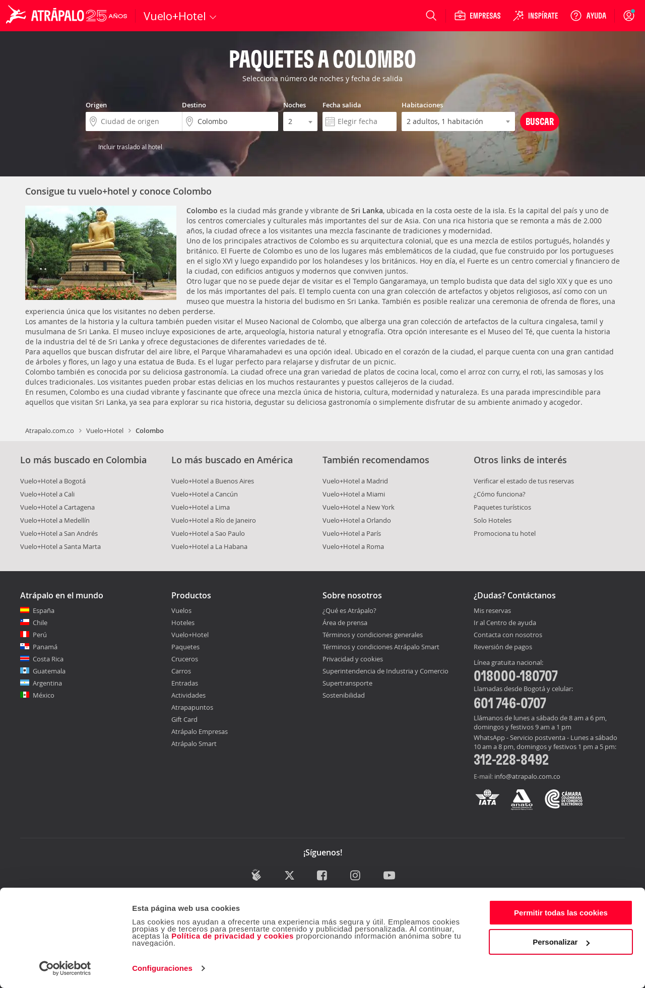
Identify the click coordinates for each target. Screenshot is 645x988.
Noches (294, 104)
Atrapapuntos (192, 707)
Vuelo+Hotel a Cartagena (57, 507)
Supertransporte (347, 683)
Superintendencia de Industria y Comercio (385, 670)
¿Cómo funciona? (500, 494)
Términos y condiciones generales (372, 634)
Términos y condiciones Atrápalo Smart (380, 646)
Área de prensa (344, 622)
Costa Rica (48, 658)
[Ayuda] (588, 16)
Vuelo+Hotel (104, 430)
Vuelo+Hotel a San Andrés (59, 533)
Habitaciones (422, 104)
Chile (40, 622)
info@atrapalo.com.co (527, 776)
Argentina (47, 683)
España (43, 610)
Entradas (184, 683)
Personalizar (561, 942)
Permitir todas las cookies (561, 912)
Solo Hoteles (492, 520)
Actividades (188, 695)
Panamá (45, 646)
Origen (96, 104)
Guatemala (49, 670)
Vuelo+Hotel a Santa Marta (60, 546)
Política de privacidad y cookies (232, 936)
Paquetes (185, 646)
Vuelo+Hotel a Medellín (55, 520)
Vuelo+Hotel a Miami (353, 494)
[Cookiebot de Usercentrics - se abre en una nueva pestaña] (65, 968)
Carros (181, 670)
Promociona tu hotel (505, 533)
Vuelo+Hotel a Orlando (356, 520)
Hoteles (183, 622)
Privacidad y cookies (352, 658)
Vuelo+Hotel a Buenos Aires (212, 480)
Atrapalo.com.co (49, 430)
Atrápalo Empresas (199, 731)
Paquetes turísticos (502, 507)
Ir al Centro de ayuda (505, 623)
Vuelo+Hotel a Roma (353, 546)
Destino (194, 104)
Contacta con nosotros (508, 635)
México (43, 695)
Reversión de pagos (503, 647)
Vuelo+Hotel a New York (358, 507)
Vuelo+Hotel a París (351, 533)
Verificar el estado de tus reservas (524, 480)
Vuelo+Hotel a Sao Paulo (208, 533)
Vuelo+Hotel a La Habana (209, 546)
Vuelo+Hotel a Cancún (204, 494)
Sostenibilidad (343, 695)
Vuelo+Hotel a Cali (47, 494)
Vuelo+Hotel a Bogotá (53, 480)
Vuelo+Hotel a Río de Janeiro (213, 520)
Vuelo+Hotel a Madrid (355, 480)
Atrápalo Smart (194, 743)
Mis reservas (492, 611)
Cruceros (184, 658)
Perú (40, 634)
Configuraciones (162, 968)
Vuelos (181, 610)
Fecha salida (341, 104)
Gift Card (184, 719)
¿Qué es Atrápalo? (349, 610)
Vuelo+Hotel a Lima (200, 507)
